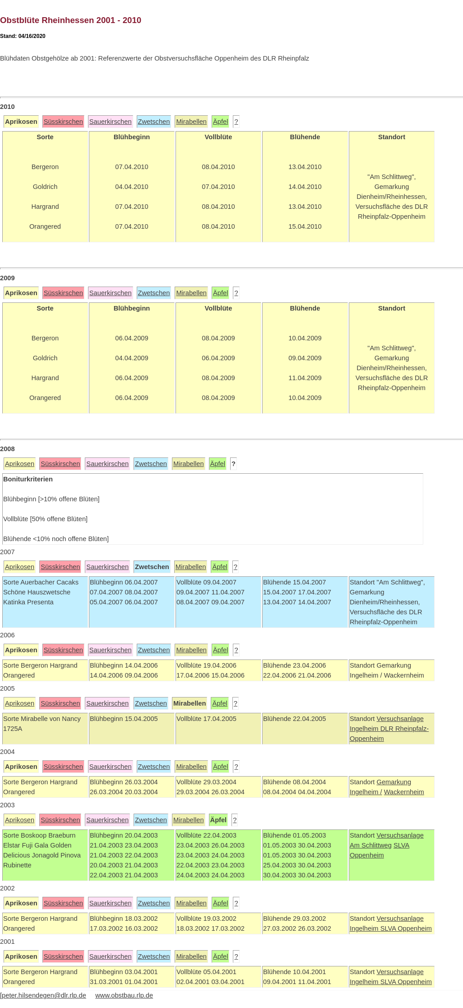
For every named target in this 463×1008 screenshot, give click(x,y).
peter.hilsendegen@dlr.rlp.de (44, 995)
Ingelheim (365, 728)
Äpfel (220, 121)
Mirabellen (191, 121)
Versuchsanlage (399, 718)
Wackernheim (404, 792)
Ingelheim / (366, 792)
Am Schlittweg (371, 845)
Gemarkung (393, 782)
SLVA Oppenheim (406, 928)
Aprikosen (19, 463)
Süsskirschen (63, 121)
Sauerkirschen (110, 121)
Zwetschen (154, 121)
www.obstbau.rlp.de (124, 995)
